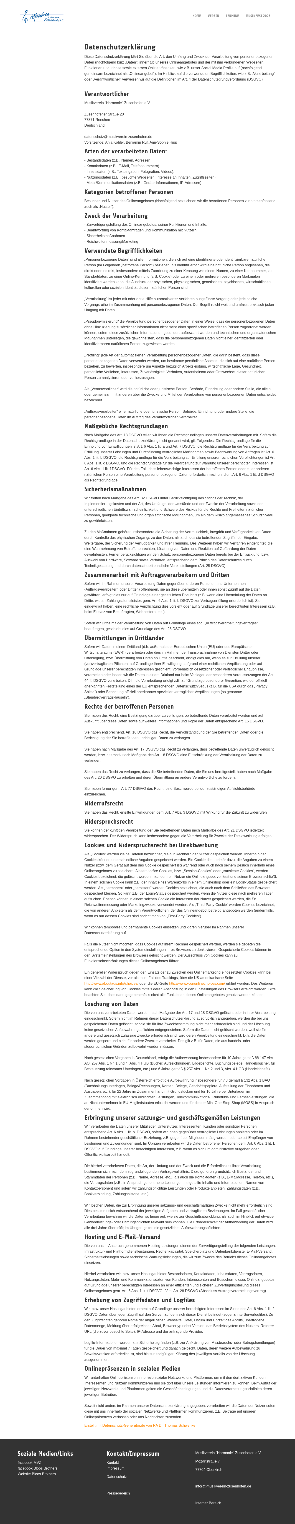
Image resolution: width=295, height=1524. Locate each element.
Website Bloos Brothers (37, 1474)
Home (196, 9)
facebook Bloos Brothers (37, 1468)
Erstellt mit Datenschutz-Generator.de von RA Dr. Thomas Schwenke (140, 1425)
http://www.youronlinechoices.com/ (197, 983)
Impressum (116, 1468)
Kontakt (113, 1463)
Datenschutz (117, 1477)
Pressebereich (118, 1493)
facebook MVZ (29, 1463)
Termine (232, 9)
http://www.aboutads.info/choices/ (111, 983)
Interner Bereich (208, 1503)
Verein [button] (213, 9)
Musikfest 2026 (258, 9)
